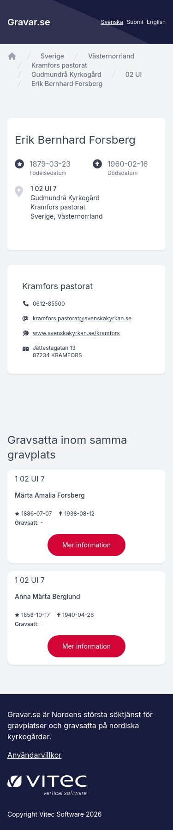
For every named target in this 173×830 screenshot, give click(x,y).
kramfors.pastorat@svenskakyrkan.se (82, 318)
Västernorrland (111, 56)
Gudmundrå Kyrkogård (66, 74)
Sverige (52, 56)
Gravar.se (28, 22)
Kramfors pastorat (59, 65)
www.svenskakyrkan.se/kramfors (76, 333)
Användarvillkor (34, 755)
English (156, 21)
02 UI (133, 74)
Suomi (135, 21)
